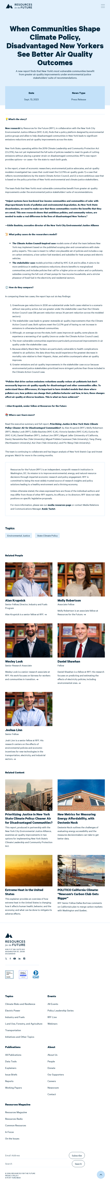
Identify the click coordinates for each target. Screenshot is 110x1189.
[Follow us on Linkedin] (19, 959)
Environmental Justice (18, 535)
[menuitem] (23, 1004)
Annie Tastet (48, 508)
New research (12, 128)
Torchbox (16, 1177)
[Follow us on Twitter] (6, 959)
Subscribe (77, 1155)
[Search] (37, 1163)
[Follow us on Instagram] (24, 959)
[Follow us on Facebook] (10, 959)
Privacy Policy (12, 1175)
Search (78, 1163)
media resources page (59, 504)
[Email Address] (36, 1155)
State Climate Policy (47, 535)
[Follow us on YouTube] (14, 959)
